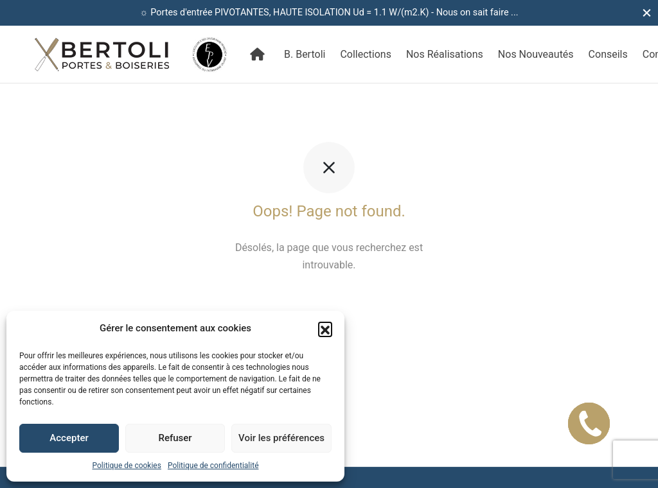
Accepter (68, 438)
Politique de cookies (127, 465)
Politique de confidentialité (213, 465)
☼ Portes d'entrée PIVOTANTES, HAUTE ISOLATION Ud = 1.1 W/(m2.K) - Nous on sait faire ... (329, 12)
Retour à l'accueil (329, 303)
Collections (365, 54)
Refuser (174, 438)
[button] (325, 328)
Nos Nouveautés (536, 54)
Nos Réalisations (444, 54)
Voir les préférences (281, 438)
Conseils (608, 54)
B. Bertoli (304, 54)
